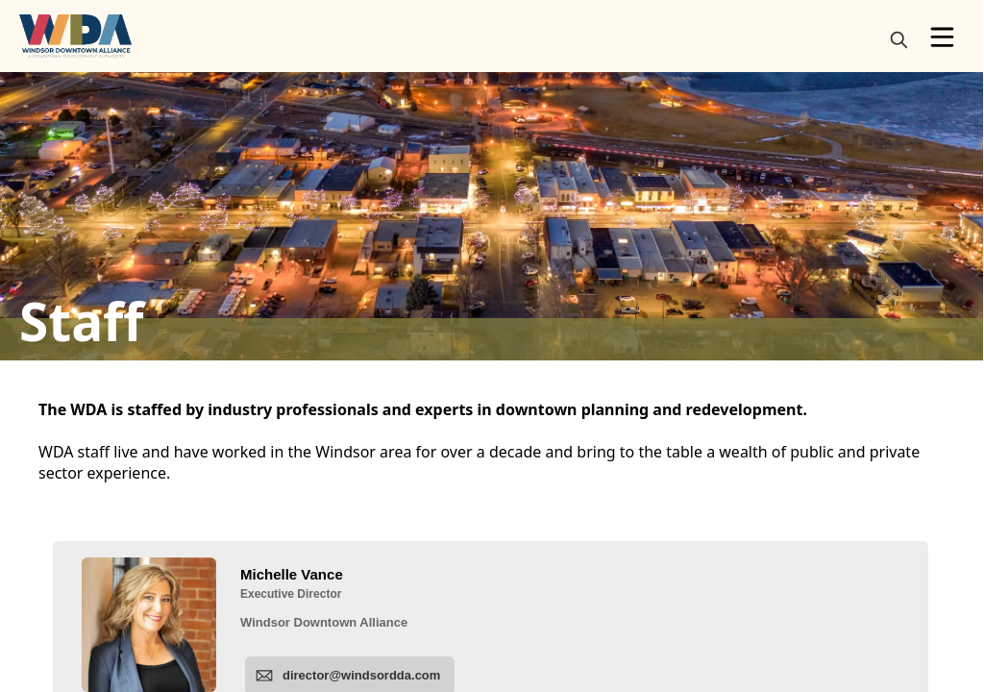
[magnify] (899, 40)
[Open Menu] (942, 37)
